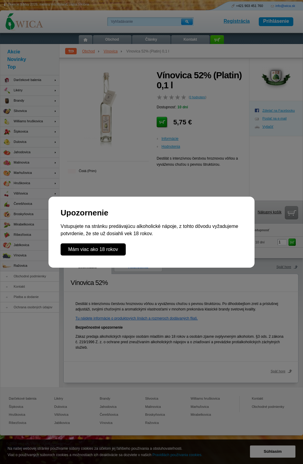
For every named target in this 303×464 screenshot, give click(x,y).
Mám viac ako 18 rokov (93, 249)
